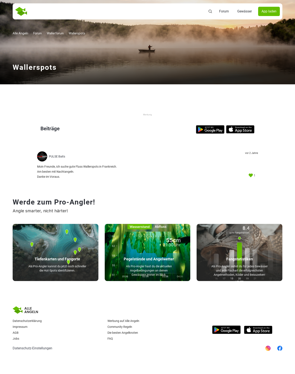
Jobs (16, 338)
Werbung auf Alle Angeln (123, 321)
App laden (268, 11)
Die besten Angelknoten (122, 332)
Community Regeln (119, 326)
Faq (110, 338)
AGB (16, 332)
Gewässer (244, 11)
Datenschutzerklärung (27, 321)
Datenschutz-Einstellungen (32, 348)
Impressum (20, 326)
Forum (224, 11)
